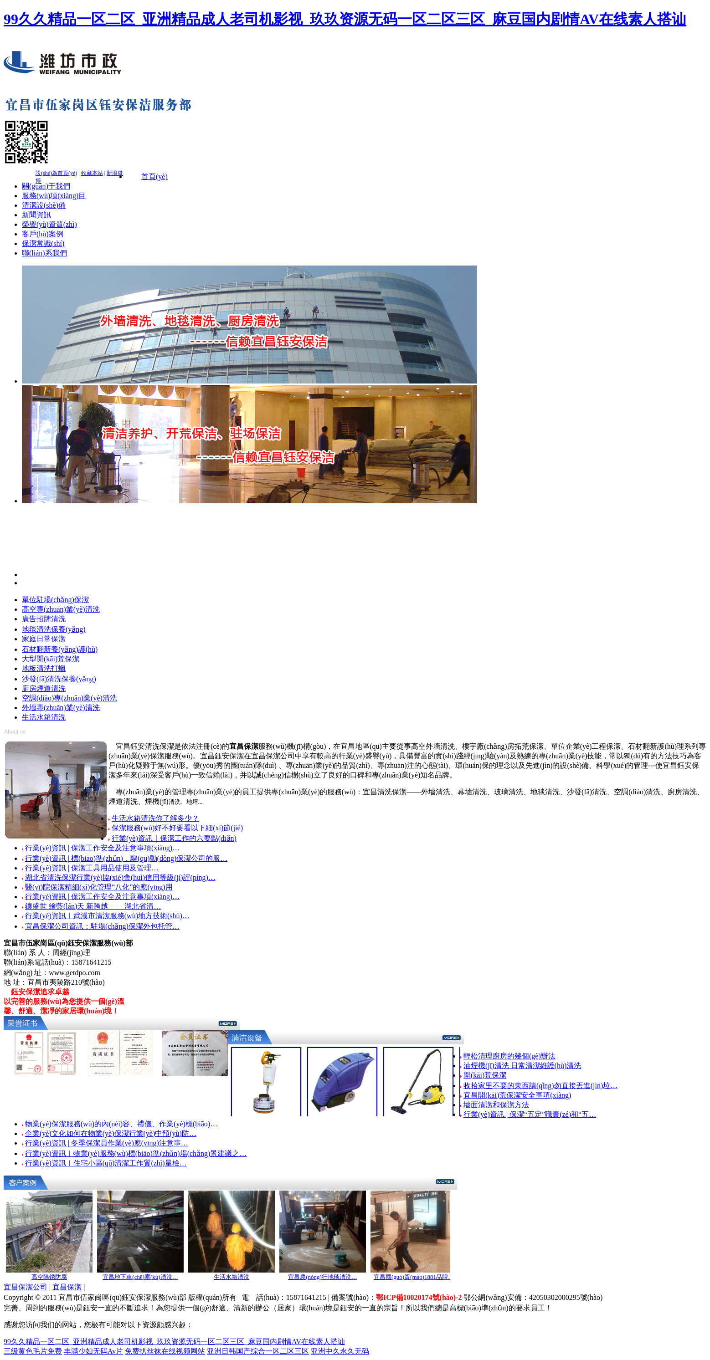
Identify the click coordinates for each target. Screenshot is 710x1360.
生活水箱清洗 (44, 717)
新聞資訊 (36, 215)
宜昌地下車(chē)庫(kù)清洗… (140, 1276)
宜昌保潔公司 (25, 1287)
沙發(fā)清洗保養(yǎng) (59, 679)
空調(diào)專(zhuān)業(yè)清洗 (69, 698)
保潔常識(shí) (43, 243)
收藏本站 (92, 173)
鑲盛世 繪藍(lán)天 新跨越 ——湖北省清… (93, 906)
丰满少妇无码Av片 (93, 1351)
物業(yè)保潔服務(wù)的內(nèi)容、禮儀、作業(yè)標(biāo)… (121, 1124)
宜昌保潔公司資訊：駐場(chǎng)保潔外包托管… (102, 926)
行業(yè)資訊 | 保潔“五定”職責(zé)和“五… (529, 1114)
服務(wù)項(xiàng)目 (54, 195)
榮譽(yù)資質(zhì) (49, 224)
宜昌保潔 (67, 1287)
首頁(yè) (154, 176)
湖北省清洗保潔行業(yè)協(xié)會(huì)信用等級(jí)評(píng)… (120, 877)
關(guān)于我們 (46, 186)
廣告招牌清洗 (44, 619)
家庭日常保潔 (44, 639)
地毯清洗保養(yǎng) (54, 629)
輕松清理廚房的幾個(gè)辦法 (509, 1056)
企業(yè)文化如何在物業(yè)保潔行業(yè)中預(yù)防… (110, 1133)
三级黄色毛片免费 (33, 1351)
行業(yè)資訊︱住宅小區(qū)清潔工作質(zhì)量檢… (106, 1163)
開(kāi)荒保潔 (484, 1075)
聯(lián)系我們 (44, 253)
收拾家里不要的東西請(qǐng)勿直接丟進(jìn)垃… (540, 1085)
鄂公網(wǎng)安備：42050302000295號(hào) (532, 1297)
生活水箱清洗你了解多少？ (155, 818)
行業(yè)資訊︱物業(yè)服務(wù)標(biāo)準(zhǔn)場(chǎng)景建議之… (136, 1153)
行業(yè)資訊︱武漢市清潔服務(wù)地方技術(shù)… (107, 916)
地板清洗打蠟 (44, 668)
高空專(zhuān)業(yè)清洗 (61, 609)
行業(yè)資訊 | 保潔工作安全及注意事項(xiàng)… (102, 848)
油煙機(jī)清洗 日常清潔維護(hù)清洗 (522, 1065)
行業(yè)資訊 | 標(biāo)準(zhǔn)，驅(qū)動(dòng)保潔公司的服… (126, 858)
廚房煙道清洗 (44, 688)
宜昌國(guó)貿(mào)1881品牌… (414, 1276)
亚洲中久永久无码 (340, 1351)
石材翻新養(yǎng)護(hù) (60, 649)
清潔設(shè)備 (44, 205)
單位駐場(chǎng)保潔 (55, 599)
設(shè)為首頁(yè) (56, 173)
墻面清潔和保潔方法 (496, 1105)
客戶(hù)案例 (42, 234)
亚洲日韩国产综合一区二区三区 (258, 1351)
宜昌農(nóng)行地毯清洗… (322, 1276)
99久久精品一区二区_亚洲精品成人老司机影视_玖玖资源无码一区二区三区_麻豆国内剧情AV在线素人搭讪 (345, 19)
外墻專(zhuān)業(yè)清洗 (61, 707)
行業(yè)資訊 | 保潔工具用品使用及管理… (92, 868)
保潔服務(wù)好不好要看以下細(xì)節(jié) (177, 828)
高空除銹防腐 (49, 1276)
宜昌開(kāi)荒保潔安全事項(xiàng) (517, 1095)
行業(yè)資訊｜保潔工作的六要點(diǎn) (174, 838)
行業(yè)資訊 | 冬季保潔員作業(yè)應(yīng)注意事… (106, 1143)
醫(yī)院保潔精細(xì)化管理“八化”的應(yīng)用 (99, 887)
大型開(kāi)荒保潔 (50, 659)
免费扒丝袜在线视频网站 (165, 1351)
